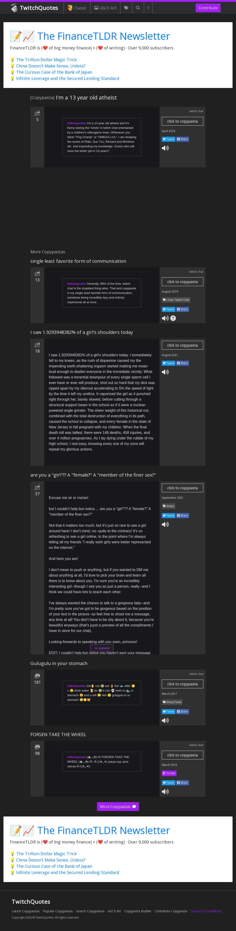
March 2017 (169, 694)
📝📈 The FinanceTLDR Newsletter (90, 36)
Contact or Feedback (205, 911)
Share (182, 139)
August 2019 (170, 291)
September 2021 (172, 498)
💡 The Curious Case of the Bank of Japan (51, 72)
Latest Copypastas (26, 911)
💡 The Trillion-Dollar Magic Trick (43, 59)
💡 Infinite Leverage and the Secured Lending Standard (64, 78)
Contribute (208, 7)
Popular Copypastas (58, 911)
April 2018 (168, 131)
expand (101, 648)
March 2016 (169, 765)
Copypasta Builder (137, 911)
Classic (77, 8)
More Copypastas (118, 806)
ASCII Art (105, 8)
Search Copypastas (90, 911)
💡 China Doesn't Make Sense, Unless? (48, 66)
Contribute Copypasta (171, 911)
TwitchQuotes (35, 7)
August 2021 (170, 355)
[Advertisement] (118, 210)
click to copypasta (182, 121)
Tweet (168, 139)
